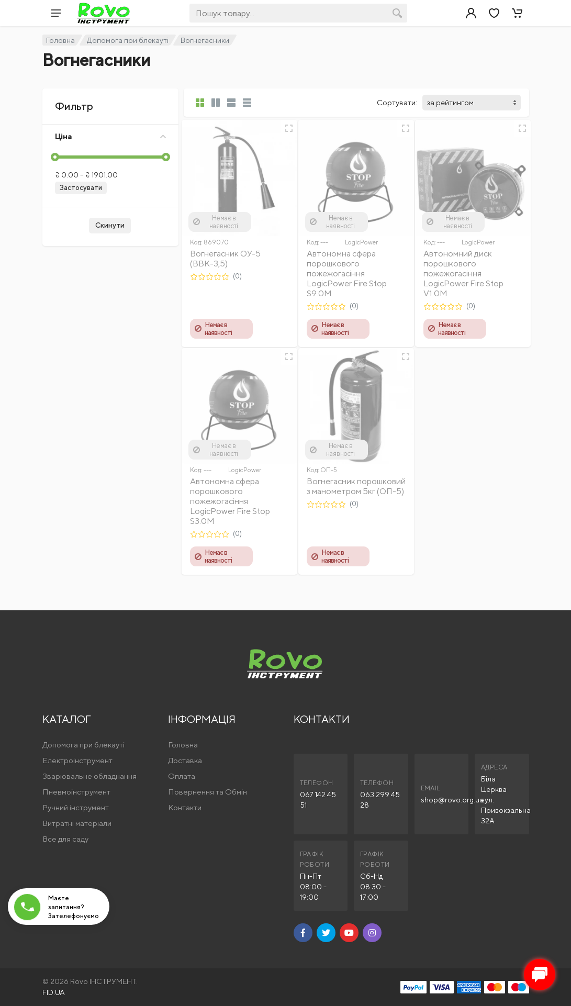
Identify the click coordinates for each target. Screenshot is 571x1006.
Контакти (184, 807)
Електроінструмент (77, 760)
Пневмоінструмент (76, 791)
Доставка (185, 760)
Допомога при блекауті (128, 40)
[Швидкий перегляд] (289, 128)
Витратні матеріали (76, 823)
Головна (60, 40)
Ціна (110, 136)
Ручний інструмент (75, 807)
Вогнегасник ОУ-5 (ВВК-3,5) (225, 259)
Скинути (110, 225)
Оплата (181, 776)
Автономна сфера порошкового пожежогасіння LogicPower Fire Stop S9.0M (347, 273)
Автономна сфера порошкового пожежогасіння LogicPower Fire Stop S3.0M (230, 501)
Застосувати (81, 188)
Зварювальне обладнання (89, 776)
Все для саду (65, 838)
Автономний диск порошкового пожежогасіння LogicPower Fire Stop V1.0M (463, 273)
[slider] (55, 157)
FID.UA (53, 992)
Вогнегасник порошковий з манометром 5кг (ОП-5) (356, 486)
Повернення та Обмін (207, 791)
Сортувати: (397, 102)
